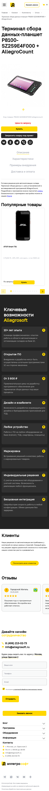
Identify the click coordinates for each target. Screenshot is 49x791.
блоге (9, 196)
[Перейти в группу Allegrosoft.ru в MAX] (11, 777)
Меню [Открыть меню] (4, 5)
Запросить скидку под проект (19, 135)
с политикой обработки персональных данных (27, 689)
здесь (40, 191)
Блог (5, 723)
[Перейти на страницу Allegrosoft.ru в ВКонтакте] (17, 777)
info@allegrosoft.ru (17, 647)
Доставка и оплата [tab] (23, 171)
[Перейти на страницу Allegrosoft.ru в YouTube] (24, 777)
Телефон (8, 673)
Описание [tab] (23, 152)
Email (6, 682)
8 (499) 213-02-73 (16, 643)
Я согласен (24, 689)
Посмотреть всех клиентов (24, 563)
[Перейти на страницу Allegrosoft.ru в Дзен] (30, 777)
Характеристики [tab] (23, 158)
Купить (19, 129)
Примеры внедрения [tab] (23, 165)
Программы (9, 728)
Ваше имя (8, 665)
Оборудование (10, 733)
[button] (3, 291)
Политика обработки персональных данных (16, 789)
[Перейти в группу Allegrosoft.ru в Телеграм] (5, 777)
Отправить (10, 699)
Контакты (8, 742)
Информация (9, 737)
